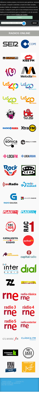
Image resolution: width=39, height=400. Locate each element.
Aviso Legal (7, 381)
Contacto (20, 381)
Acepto (19, 17)
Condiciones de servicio (7, 383)
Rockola (7, 28)
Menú (35, 23)
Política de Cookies (21, 14)
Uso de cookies (7, 385)
